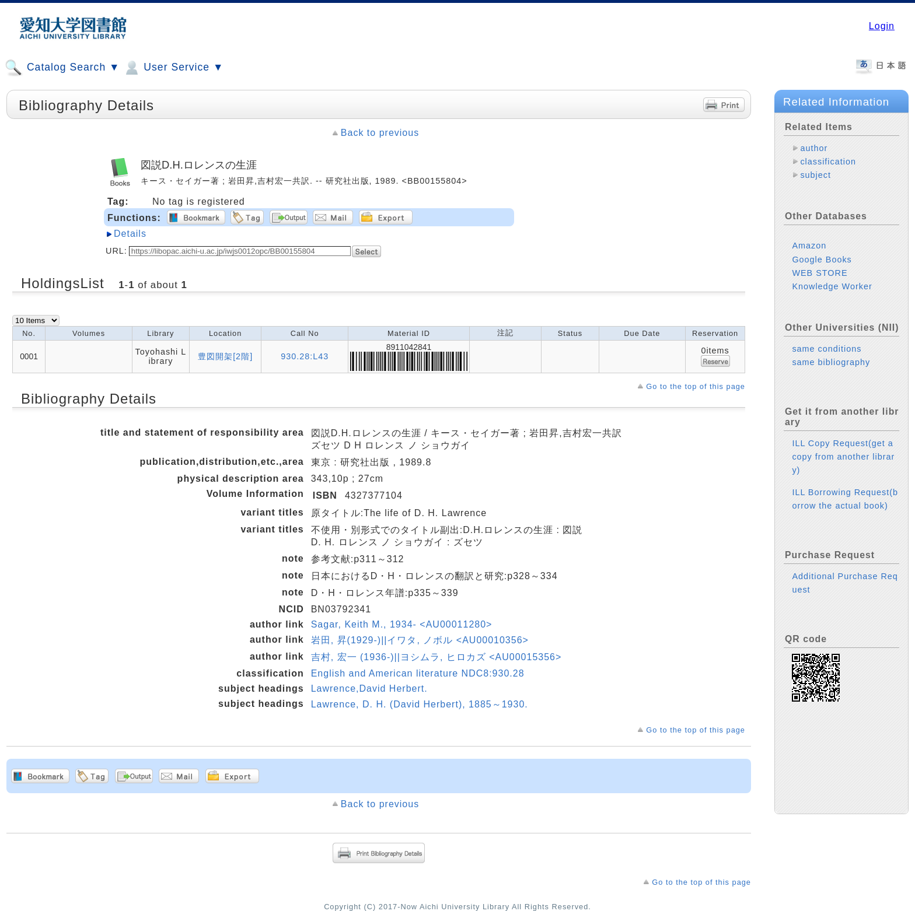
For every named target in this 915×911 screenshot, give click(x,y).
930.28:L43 (305, 356)
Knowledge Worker (832, 286)
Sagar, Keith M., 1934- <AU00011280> (402, 624)
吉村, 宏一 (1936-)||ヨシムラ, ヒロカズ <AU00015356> (436, 657)
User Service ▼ (173, 67)
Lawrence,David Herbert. (369, 688)
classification (828, 161)
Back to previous (380, 133)
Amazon (809, 245)
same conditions (826, 348)
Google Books (821, 259)
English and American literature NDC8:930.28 (418, 673)
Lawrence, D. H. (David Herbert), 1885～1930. (419, 704)
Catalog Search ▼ (62, 67)
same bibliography (831, 362)
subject (815, 175)
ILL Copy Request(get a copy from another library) (843, 457)
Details (130, 234)
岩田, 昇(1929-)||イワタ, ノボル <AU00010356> (420, 640)
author (813, 148)
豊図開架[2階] (225, 356)
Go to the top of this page (695, 386)
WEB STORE (819, 273)
